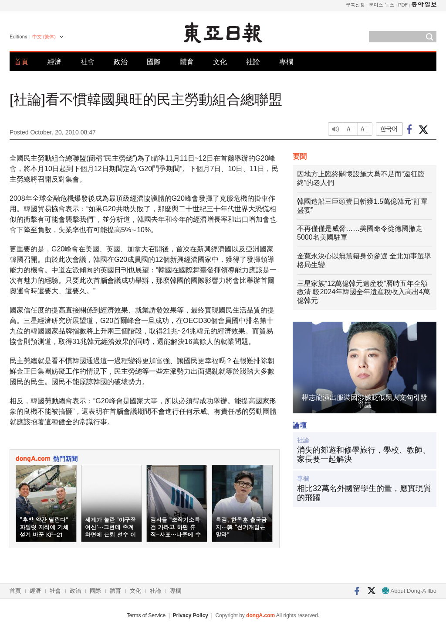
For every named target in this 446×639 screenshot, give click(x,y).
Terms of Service (146, 615)
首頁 (21, 61)
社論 (253, 61)
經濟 (54, 61)
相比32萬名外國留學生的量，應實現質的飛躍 (364, 493)
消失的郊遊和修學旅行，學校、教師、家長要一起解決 (363, 455)
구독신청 (355, 4)
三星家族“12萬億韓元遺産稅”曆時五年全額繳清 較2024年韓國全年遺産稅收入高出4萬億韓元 (363, 292)
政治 (121, 61)
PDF (403, 4)
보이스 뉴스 (382, 4)
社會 (88, 61)
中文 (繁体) (44, 36)
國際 (154, 61)
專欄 (286, 61)
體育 (187, 61)
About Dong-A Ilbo (409, 590)
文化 (220, 61)
